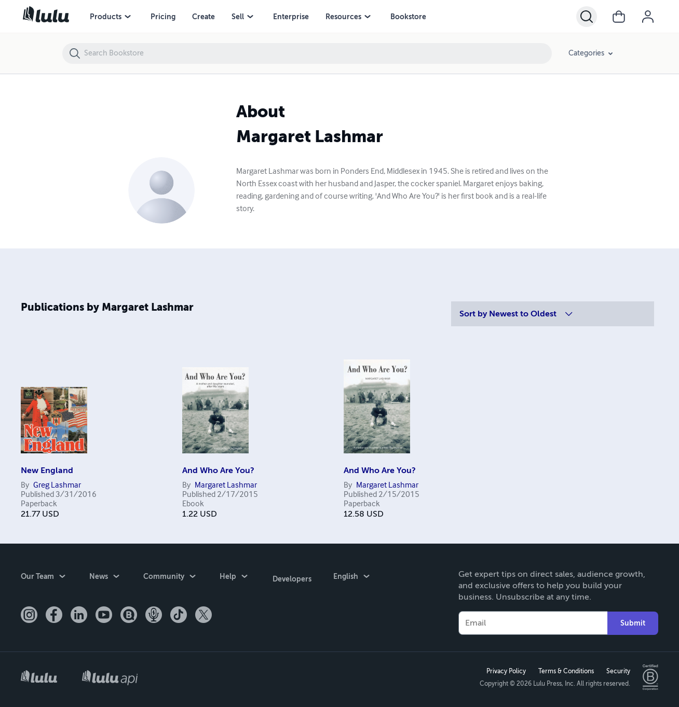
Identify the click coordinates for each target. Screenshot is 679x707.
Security (617, 671)
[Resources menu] (367, 16)
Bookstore (408, 16)
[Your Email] (532, 623)
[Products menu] (127, 16)
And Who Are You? (218, 470)
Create (203, 16)
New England (47, 470)
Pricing (163, 16)
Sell (238, 16)
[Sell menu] (250, 16)
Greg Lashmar (57, 485)
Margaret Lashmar (226, 485)
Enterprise (291, 16)
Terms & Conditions (565, 671)
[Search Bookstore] (317, 53)
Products (105, 16)
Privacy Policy (505, 671)
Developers (290, 577)
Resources (343, 16)
